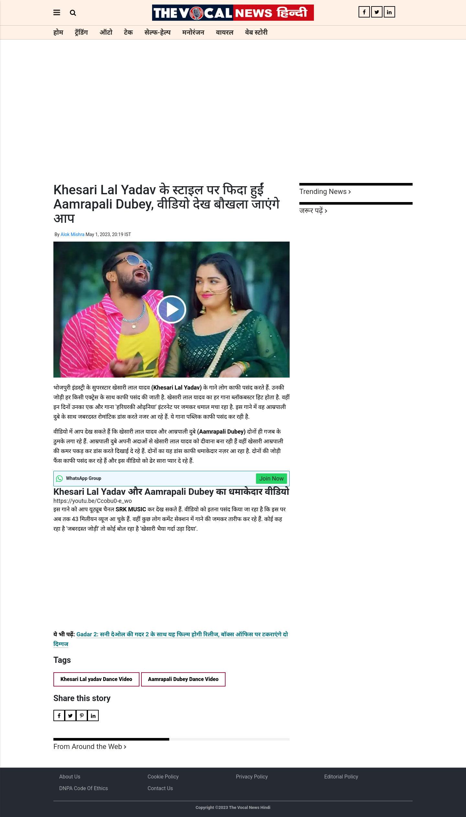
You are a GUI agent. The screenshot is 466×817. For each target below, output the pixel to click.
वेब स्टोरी (256, 32)
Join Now (271, 478)
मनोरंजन (193, 32)
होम (58, 32)
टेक (128, 32)
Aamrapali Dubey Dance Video (183, 679)
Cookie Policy (163, 777)
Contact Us (160, 788)
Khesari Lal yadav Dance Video (96, 679)
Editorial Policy (341, 777)
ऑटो (106, 32)
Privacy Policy (252, 777)
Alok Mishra (72, 234)
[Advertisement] (233, 123)
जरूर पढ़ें (311, 211)
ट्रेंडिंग (81, 32)
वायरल (224, 32)
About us (69, 777)
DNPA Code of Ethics (83, 788)
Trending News (323, 191)
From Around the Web (87, 747)
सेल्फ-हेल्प (157, 32)
